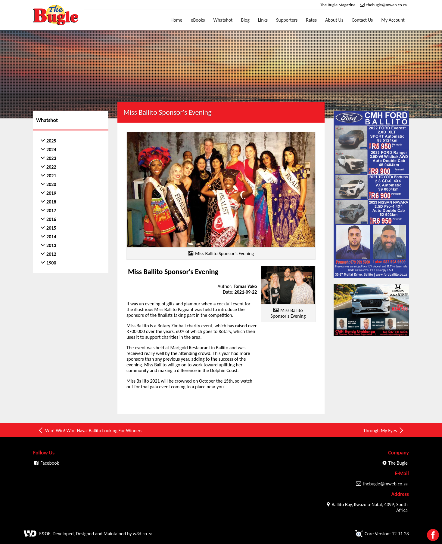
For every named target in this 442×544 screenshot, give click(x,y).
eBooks (198, 20)
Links (263, 20)
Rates (311, 20)
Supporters (286, 20)
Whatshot (222, 20)
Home (176, 20)
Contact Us (362, 20)
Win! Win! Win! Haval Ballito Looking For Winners (90, 430)
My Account (393, 20)
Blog (245, 20)
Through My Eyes (383, 430)
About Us (334, 20)
